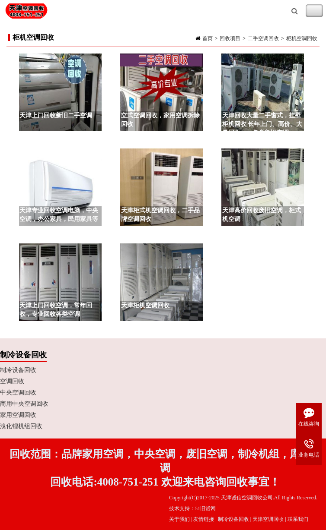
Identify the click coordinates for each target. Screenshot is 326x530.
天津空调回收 (268, 519)
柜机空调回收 (301, 38)
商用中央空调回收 (24, 404)
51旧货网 (205, 508)
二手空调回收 (263, 38)
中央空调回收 (18, 392)
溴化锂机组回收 (21, 426)
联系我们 (298, 519)
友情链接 (203, 519)
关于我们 (179, 519)
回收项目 (230, 38)
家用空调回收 (18, 415)
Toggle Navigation (314, 10)
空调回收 (12, 381)
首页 (207, 38)
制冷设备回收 (18, 370)
